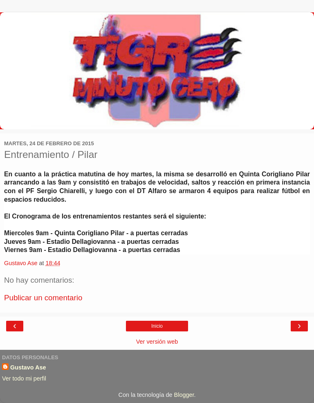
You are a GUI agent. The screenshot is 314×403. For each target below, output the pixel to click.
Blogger (184, 395)
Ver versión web (157, 341)
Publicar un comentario (43, 297)
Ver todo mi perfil (24, 378)
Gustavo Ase (28, 367)
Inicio (157, 326)
